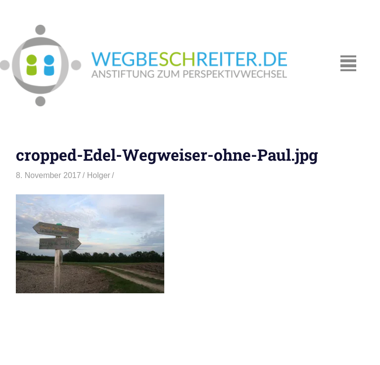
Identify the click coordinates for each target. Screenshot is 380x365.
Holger (98, 175)
